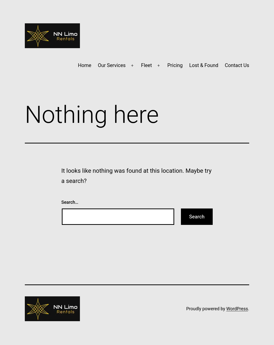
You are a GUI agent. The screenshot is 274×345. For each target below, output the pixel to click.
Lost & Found (203, 65)
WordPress (237, 308)
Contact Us (237, 65)
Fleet (146, 65)
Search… (69, 202)
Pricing (175, 65)
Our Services (112, 65)
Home (84, 65)
